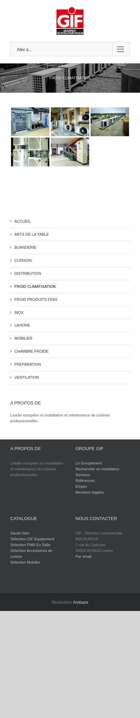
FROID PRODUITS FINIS (35, 299)
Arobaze (81, 602)
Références (85, 481)
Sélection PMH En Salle (30, 545)
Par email (83, 556)
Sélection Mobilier (25, 562)
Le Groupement (88, 463)
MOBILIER (23, 338)
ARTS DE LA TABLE (31, 234)
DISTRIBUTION (27, 273)
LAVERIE (22, 325)
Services (82, 475)
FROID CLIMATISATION (35, 286)
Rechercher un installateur (97, 469)
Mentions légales (89, 492)
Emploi (81, 486)
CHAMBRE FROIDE (31, 351)
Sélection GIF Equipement (32, 539)
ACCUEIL (22, 221)
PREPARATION (27, 364)
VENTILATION (26, 377)
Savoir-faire (20, 533)
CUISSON (23, 260)
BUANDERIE (25, 247)
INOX (19, 312)
